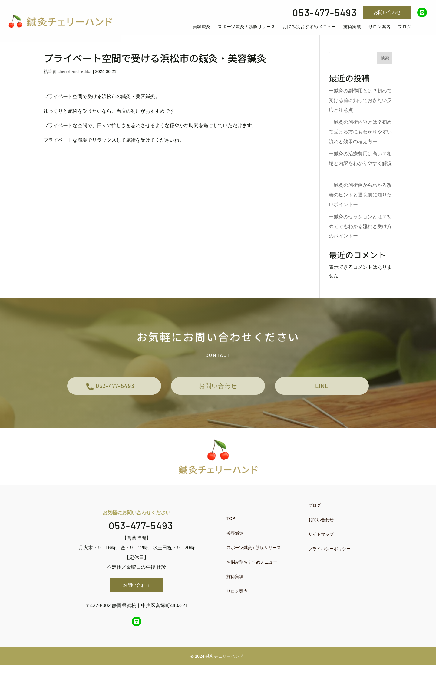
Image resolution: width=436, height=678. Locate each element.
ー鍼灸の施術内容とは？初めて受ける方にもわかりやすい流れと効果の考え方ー (360, 140)
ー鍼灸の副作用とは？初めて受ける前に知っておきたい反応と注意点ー (360, 108)
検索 (385, 66)
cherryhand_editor (75, 79)
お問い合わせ (387, 12)
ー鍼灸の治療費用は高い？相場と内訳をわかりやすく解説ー (360, 171)
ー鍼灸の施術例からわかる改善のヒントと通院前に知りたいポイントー (360, 203)
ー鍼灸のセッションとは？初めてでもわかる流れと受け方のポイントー (360, 234)
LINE (322, 396)
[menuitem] (210, 31)
